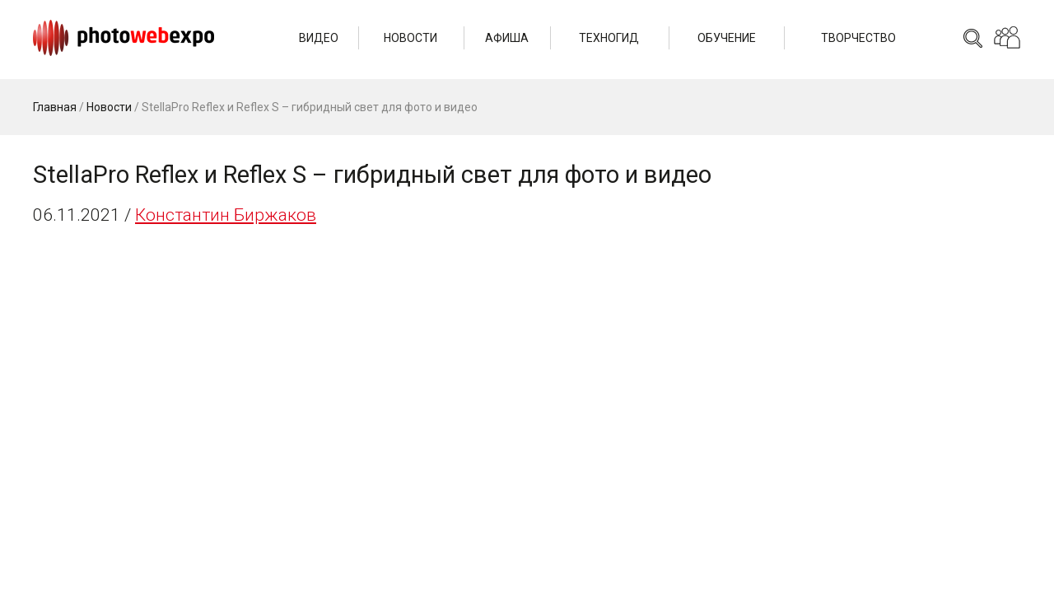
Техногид (609, 37)
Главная (55, 107)
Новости (410, 37)
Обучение (726, 37)
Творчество (858, 37)
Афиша (507, 37)
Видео (318, 37)
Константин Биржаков (225, 215)
